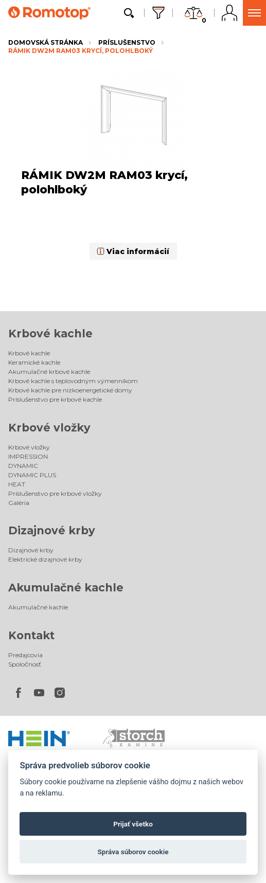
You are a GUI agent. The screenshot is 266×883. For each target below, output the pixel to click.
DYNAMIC (23, 466)
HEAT (16, 484)
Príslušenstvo (126, 42)
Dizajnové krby (51, 530)
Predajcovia (25, 655)
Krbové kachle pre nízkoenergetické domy (70, 390)
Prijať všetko (133, 824)
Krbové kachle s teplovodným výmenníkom (73, 381)
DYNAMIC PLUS (32, 475)
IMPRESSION (28, 456)
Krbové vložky (49, 427)
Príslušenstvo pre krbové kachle (55, 399)
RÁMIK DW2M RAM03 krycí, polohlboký (80, 51)
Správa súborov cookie (132, 852)
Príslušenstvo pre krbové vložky (55, 493)
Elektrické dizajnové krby (45, 559)
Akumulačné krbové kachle (49, 371)
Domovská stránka (45, 42)
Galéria (18, 503)
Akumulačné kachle (65, 587)
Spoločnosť (24, 664)
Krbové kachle (50, 333)
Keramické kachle (34, 362)
